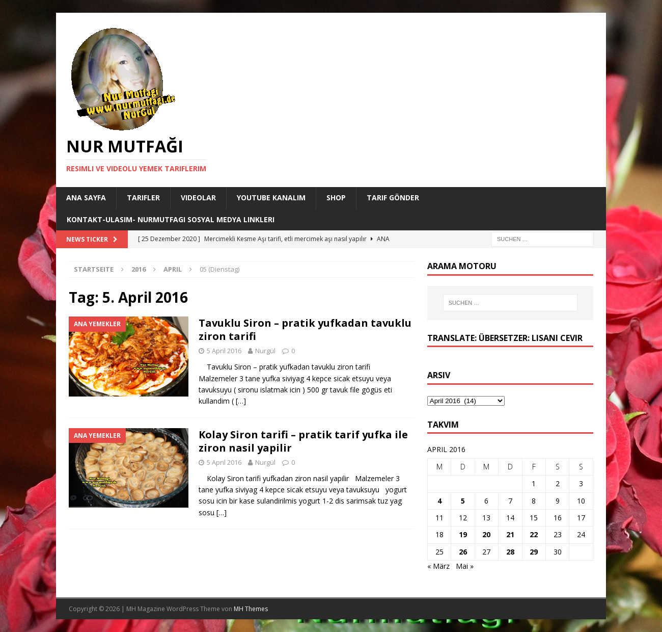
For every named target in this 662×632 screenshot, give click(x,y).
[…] (241, 401)
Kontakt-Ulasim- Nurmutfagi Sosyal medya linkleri (170, 219)
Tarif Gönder (393, 197)
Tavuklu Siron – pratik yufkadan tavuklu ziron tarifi (305, 329)
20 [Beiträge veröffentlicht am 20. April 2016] (486, 534)
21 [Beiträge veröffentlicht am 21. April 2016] (510, 534)
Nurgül (265, 350)
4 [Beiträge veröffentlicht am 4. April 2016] (439, 501)
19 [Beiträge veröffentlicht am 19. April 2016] (463, 534)
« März (438, 566)
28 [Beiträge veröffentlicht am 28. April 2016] (510, 552)
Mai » (465, 566)
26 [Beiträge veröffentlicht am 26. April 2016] (463, 552)
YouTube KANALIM (271, 197)
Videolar (198, 197)
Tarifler (143, 197)
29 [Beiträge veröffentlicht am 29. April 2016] (534, 552)
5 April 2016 (224, 350)
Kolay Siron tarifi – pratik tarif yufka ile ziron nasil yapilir (303, 441)
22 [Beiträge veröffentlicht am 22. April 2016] (534, 534)
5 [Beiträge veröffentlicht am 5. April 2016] (463, 501)
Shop (336, 197)
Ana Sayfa (86, 197)
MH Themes (251, 608)
